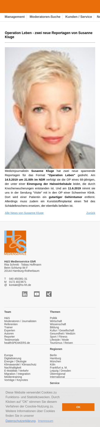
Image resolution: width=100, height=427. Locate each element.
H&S (7, 318)
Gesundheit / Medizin (62, 333)
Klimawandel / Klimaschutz (20, 364)
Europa (8, 355)
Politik (53, 318)
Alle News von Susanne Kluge (24, 212)
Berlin (53, 355)
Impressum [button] (45, 421)
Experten (9, 330)
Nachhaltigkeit (12, 367)
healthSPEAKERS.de (17, 342)
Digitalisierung (12, 358)
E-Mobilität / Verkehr (16, 370)
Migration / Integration (17, 373)
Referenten (11, 324)
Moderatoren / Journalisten (20, 321)
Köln (52, 364)
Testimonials (11, 339)
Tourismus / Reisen (61, 342)
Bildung (54, 327)
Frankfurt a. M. (59, 367)
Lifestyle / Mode (59, 339)
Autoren (9, 333)
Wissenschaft (58, 324)
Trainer (8, 327)
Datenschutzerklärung (21, 421)
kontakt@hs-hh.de (20, 284)
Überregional (57, 373)
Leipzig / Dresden (60, 370)
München (55, 361)
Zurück (90, 212)
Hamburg (55, 358)
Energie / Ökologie (15, 361)
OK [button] (78, 407)
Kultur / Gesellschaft (62, 330)
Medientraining (13, 376)
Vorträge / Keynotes (16, 380)
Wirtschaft (56, 321)
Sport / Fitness (58, 336)
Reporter (9, 336)
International (57, 376)
